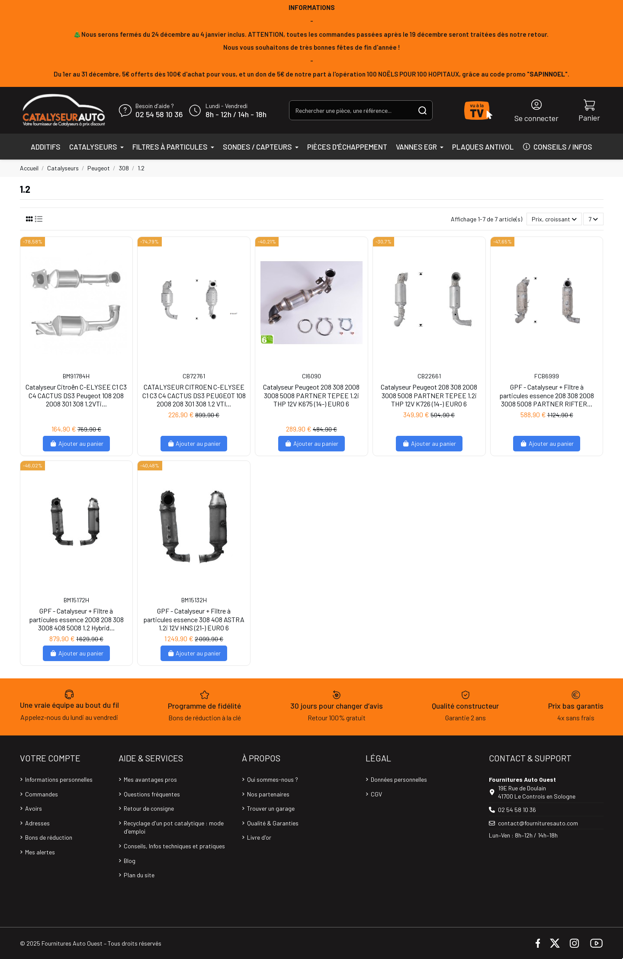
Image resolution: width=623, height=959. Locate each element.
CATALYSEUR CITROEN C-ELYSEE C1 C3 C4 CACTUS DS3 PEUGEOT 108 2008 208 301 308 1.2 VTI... (194, 395)
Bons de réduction (48, 837)
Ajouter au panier (76, 443)
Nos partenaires (268, 794)
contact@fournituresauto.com (538, 823)
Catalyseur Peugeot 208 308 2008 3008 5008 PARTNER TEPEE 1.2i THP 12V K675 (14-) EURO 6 (311, 395)
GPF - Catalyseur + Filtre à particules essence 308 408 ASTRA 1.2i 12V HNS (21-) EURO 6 (193, 619)
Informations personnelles (59, 779)
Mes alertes (40, 852)
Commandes (41, 794)
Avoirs (33, 808)
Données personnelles (399, 779)
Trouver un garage (271, 808)
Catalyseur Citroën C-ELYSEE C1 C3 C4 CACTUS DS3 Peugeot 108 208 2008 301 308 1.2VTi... (76, 395)
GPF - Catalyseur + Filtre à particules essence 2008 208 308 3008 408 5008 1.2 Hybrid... (76, 619)
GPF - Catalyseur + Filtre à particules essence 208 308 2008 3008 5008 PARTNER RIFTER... (546, 395)
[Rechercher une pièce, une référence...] (422, 110)
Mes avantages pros (150, 779)
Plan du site (139, 875)
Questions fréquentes (152, 794)
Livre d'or (259, 837)
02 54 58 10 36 (159, 114)
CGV (376, 794)
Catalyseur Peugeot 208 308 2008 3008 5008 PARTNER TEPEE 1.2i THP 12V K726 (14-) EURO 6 (429, 395)
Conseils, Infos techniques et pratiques (174, 846)
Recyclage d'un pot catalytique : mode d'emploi (174, 827)
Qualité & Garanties (273, 823)
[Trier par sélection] (554, 219)
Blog (129, 860)
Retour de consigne (149, 808)
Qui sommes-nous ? (272, 779)
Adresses (37, 823)
